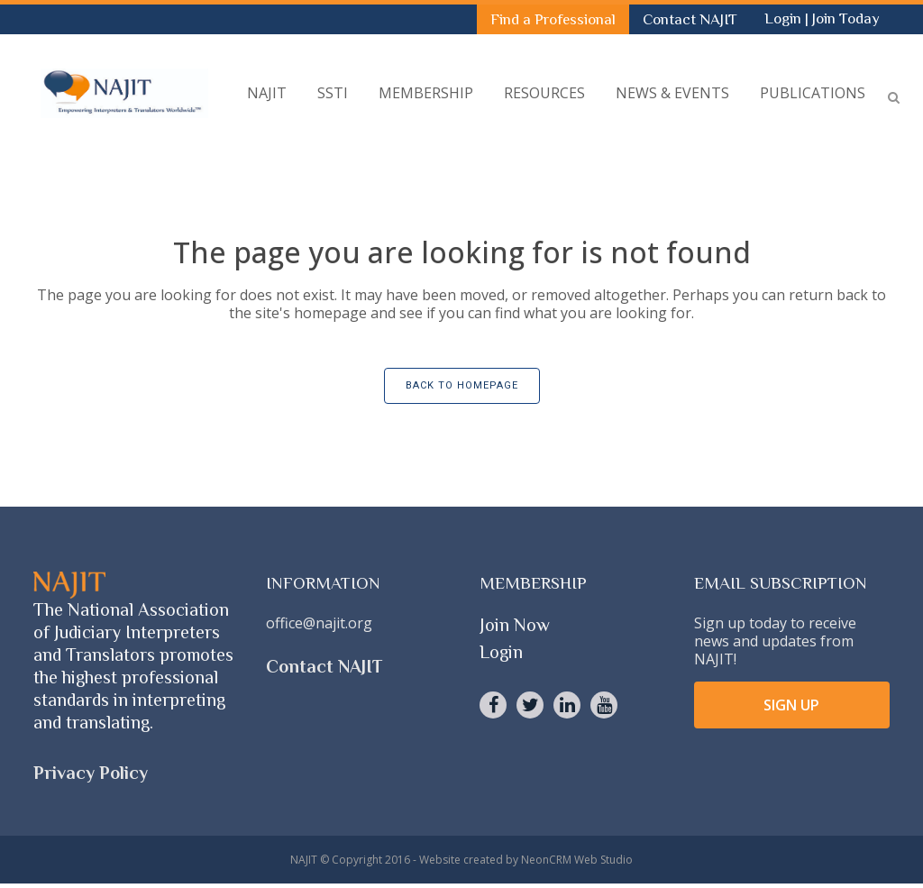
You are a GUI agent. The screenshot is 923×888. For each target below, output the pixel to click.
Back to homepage (462, 385)
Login (784, 18)
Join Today (846, 18)
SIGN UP (791, 705)
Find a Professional (553, 19)
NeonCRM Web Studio (577, 859)
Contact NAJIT (690, 19)
